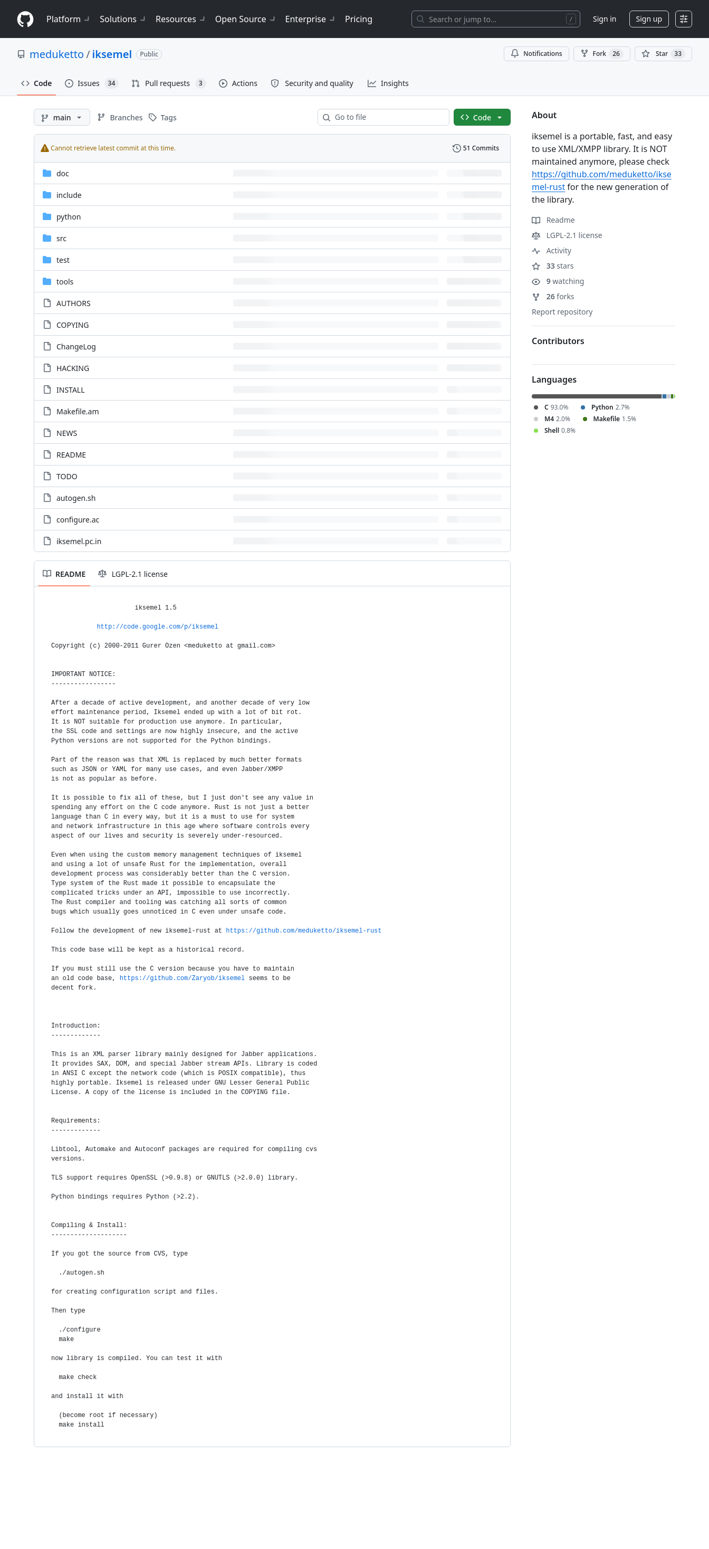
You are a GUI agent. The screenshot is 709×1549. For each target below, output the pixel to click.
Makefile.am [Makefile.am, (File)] (77, 411)
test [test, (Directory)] (63, 260)
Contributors (558, 341)
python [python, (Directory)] (68, 217)
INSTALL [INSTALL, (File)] (70, 390)
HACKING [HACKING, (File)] (72, 368)
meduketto (57, 54)
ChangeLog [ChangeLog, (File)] (76, 346)
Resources (181, 19)
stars (552, 266)
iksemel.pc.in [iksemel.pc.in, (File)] (78, 541)
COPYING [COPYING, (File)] (72, 325)
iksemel (112, 54)
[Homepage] (25, 19)
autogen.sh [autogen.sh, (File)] (75, 498)
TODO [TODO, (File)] (67, 476)
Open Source (246, 19)
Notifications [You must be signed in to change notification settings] (536, 53)
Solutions (123, 19)
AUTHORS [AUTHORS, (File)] (73, 303)
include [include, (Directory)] (69, 195)
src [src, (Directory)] (61, 238)
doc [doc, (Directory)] (62, 173)
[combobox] (387, 117)
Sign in (604, 19)
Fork (602, 54)
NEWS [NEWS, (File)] (66, 433)
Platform (68, 19)
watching (558, 281)
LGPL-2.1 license (567, 235)
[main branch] (62, 117)
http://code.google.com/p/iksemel (157, 627)
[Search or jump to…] (496, 19)
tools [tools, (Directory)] (64, 282)
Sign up (649, 19)
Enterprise (311, 19)
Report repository (562, 312)
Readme (553, 220)
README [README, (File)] (71, 455)
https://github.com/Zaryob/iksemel (182, 978)
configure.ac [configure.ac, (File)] (77, 520)
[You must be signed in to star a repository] (663, 53)
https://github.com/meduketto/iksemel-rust (303, 931)
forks (553, 296)
